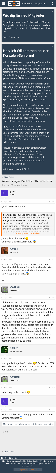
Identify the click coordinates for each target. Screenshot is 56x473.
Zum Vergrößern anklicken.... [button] (28, 233)
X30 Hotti (15, 287)
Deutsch (14, 458)
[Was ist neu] (52, 3)
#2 (53, 259)
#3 (53, 298)
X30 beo (14, 348)
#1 (53, 201)
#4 (53, 358)
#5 (53, 387)
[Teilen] (49, 201)
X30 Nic (14, 248)
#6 (53, 410)
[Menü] (4, 3)
